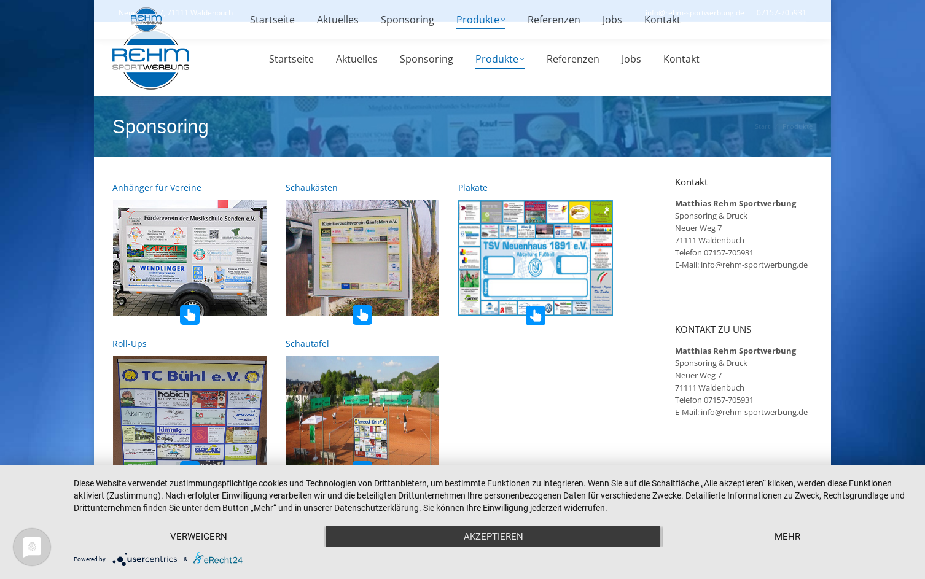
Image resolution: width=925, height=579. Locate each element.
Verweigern (198, 536)
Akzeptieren (493, 536)
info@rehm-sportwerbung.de (754, 264)
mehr (787, 536)
